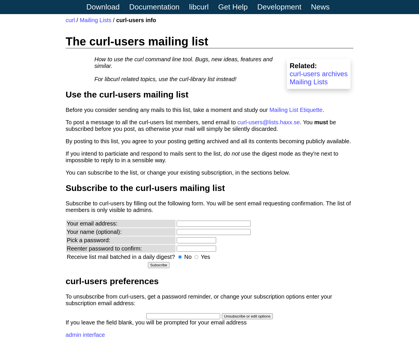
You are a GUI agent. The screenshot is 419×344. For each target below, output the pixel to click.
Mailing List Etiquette (296, 110)
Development (279, 7)
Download (103, 7)
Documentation (154, 7)
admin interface (85, 335)
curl (70, 20)
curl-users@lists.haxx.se (268, 122)
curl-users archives (319, 74)
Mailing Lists (95, 20)
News (320, 7)
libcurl (199, 7)
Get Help (233, 7)
